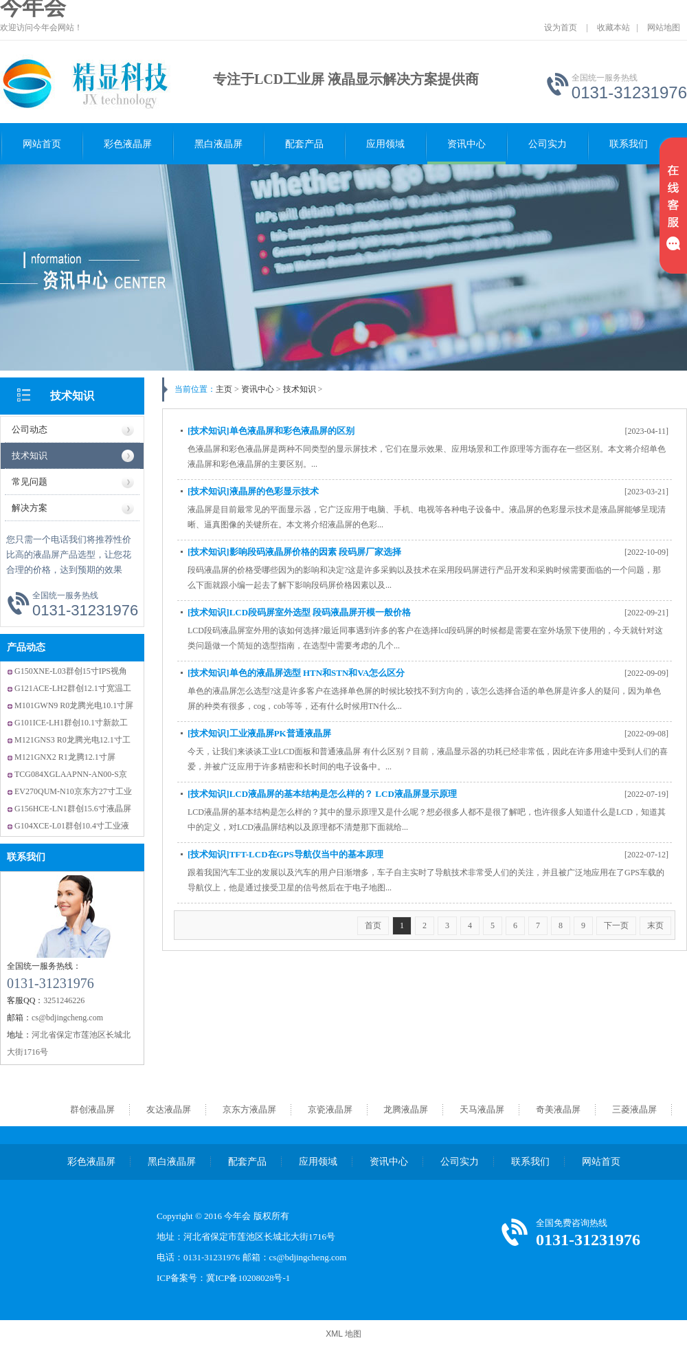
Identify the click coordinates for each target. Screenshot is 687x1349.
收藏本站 (613, 27)
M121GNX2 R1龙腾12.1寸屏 (64, 757)
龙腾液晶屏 (405, 1109)
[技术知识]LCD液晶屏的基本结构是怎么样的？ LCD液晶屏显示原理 (322, 794)
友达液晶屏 (168, 1109)
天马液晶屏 (482, 1109)
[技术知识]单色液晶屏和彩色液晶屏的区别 (271, 431)
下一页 (616, 925)
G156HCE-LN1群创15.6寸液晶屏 (72, 808)
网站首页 (42, 144)
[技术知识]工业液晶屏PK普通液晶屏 (259, 733)
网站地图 (663, 27)
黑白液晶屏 (218, 144)
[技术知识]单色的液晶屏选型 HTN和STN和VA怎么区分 (296, 673)
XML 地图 (343, 1334)
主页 (224, 389)
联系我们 (628, 144)
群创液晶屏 (92, 1109)
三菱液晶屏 (634, 1109)
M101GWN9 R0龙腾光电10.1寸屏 (73, 705)
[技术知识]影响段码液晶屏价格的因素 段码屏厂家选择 (294, 552)
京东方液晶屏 (249, 1109)
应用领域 (385, 144)
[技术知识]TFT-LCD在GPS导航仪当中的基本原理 (285, 854)
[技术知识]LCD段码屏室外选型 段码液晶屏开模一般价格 (299, 612)
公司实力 (547, 144)
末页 (655, 925)
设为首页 (560, 27)
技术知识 (72, 396)
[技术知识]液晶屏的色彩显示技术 (253, 491)
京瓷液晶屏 (330, 1109)
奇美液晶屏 (558, 1109)
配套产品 (304, 144)
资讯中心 (466, 144)
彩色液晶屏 (128, 144)
